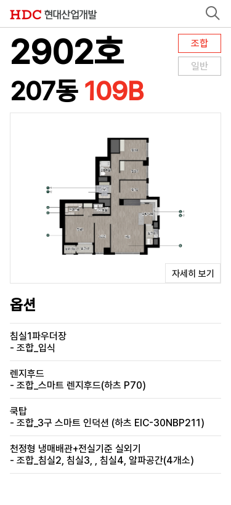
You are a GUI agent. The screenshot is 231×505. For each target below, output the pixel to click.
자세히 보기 (193, 273)
